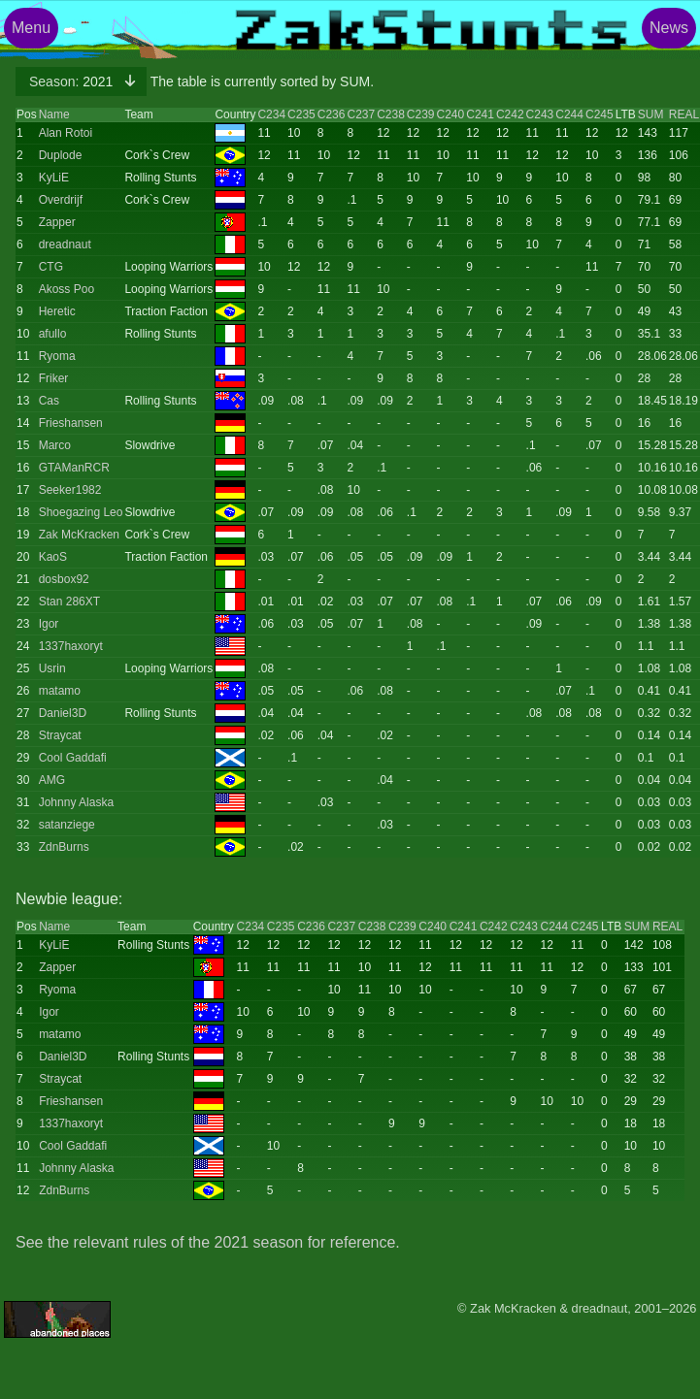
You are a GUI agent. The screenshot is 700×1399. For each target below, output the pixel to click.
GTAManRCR (74, 467)
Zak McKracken (79, 534)
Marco (55, 445)
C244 (569, 114)
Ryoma (57, 356)
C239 (421, 114)
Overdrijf (61, 200)
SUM (651, 114)
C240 (451, 114)
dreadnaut (65, 244)
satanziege (67, 824)
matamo (60, 691)
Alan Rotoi (65, 133)
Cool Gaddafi (73, 758)
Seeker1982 (70, 490)
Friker (54, 378)
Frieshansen (71, 423)
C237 (361, 114)
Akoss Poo (66, 289)
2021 (73, 81)
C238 (391, 114)
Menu (31, 27)
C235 (301, 114)
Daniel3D (62, 713)
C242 (510, 114)
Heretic (57, 311)
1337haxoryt (71, 646)
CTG (51, 267)
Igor (49, 624)
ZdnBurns (64, 847)
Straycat (60, 735)
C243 (540, 114)
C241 (480, 114)
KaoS (53, 557)
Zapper (57, 222)
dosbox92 (64, 579)
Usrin (52, 668)
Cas (49, 400)
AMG (52, 780)
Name (54, 114)
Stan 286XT (69, 601)
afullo (53, 334)
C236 (331, 114)
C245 (599, 114)
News (669, 27)
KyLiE (54, 177)
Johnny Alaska (76, 802)
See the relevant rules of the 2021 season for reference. (208, 1242)
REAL (684, 114)
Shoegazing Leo (81, 512)
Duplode (61, 155)
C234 (271, 114)
